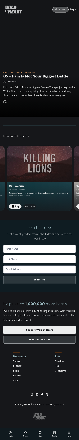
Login (73, 9)
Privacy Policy (22, 404)
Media (10, 434)
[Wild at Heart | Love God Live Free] (12, 9)
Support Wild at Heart (39, 330)
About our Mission (39, 339)
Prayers (17, 375)
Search (60, 9)
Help (57, 366)
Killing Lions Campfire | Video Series (19, 73)
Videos (16, 361)
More (69, 434)
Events (25, 434)
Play (15, 206)
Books (54, 434)
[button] (39, 100)
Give (40, 434)
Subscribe (39, 279)
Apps (15, 380)
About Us (59, 361)
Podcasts (17, 366)
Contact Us (60, 371)
